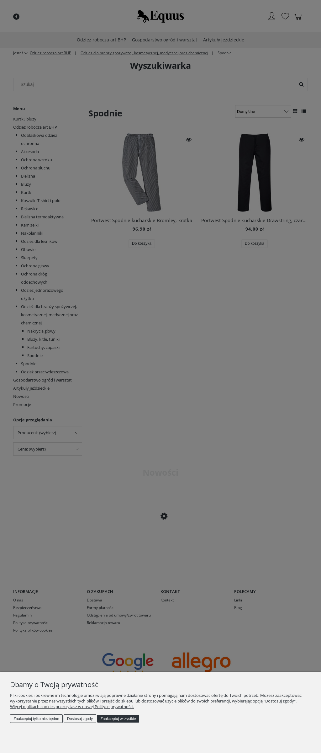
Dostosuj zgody (80, 719)
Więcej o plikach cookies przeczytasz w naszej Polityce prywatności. (72, 706)
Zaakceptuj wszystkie (118, 719)
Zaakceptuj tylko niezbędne (36, 719)
